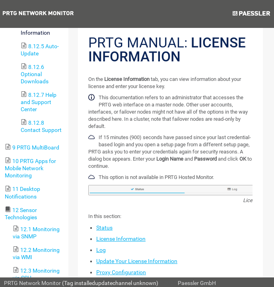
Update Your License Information (136, 261)
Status (104, 227)
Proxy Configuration (121, 272)
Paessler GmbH (197, 283)
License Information (121, 239)
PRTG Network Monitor (32, 283)
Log (101, 250)
